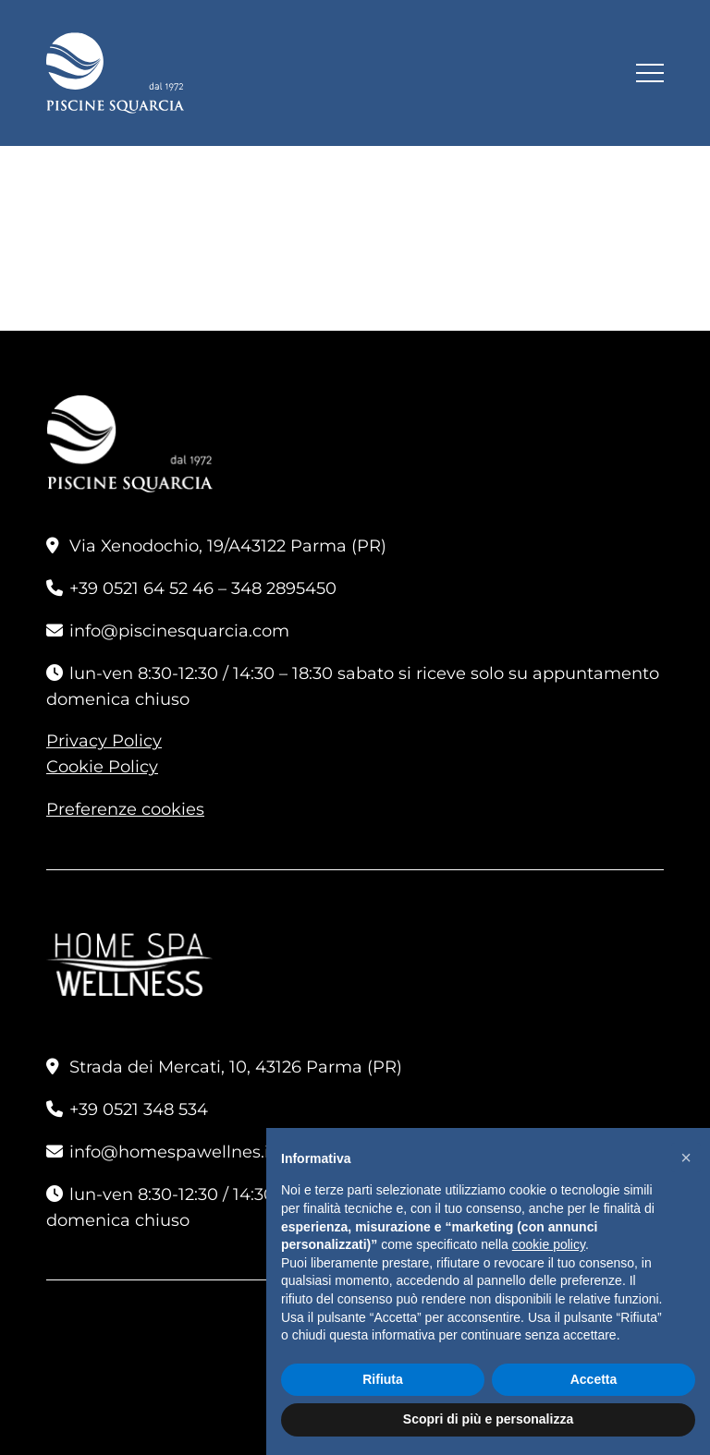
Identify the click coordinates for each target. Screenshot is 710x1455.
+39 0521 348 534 (138, 1109)
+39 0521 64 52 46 (141, 588)
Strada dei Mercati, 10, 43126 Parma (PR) (235, 1067)
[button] (686, 1157)
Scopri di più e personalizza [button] (488, 1419)
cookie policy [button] (548, 1244)
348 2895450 (284, 588)
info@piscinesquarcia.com (179, 631)
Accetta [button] (594, 1379)
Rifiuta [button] (382, 1379)
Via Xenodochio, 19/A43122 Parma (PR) (227, 546)
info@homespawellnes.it (172, 1152)
